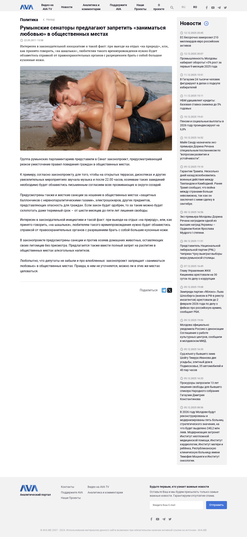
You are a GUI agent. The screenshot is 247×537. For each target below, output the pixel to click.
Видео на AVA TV (98, 486)
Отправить (216, 504)
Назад (50, 19)
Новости (66, 7)
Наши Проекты (71, 497)
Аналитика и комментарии (105, 492)
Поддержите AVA (72, 492)
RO (195, 7)
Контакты (67, 486)
